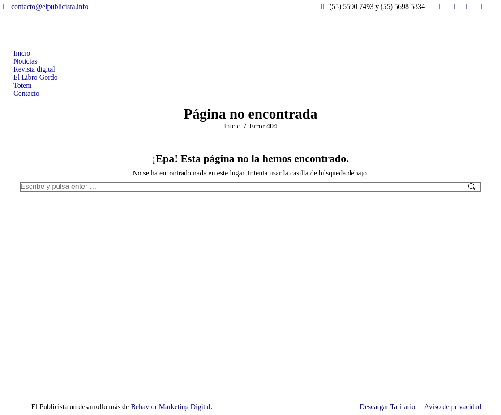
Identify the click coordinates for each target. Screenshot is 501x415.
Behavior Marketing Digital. (171, 407)
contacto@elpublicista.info (44, 7)
